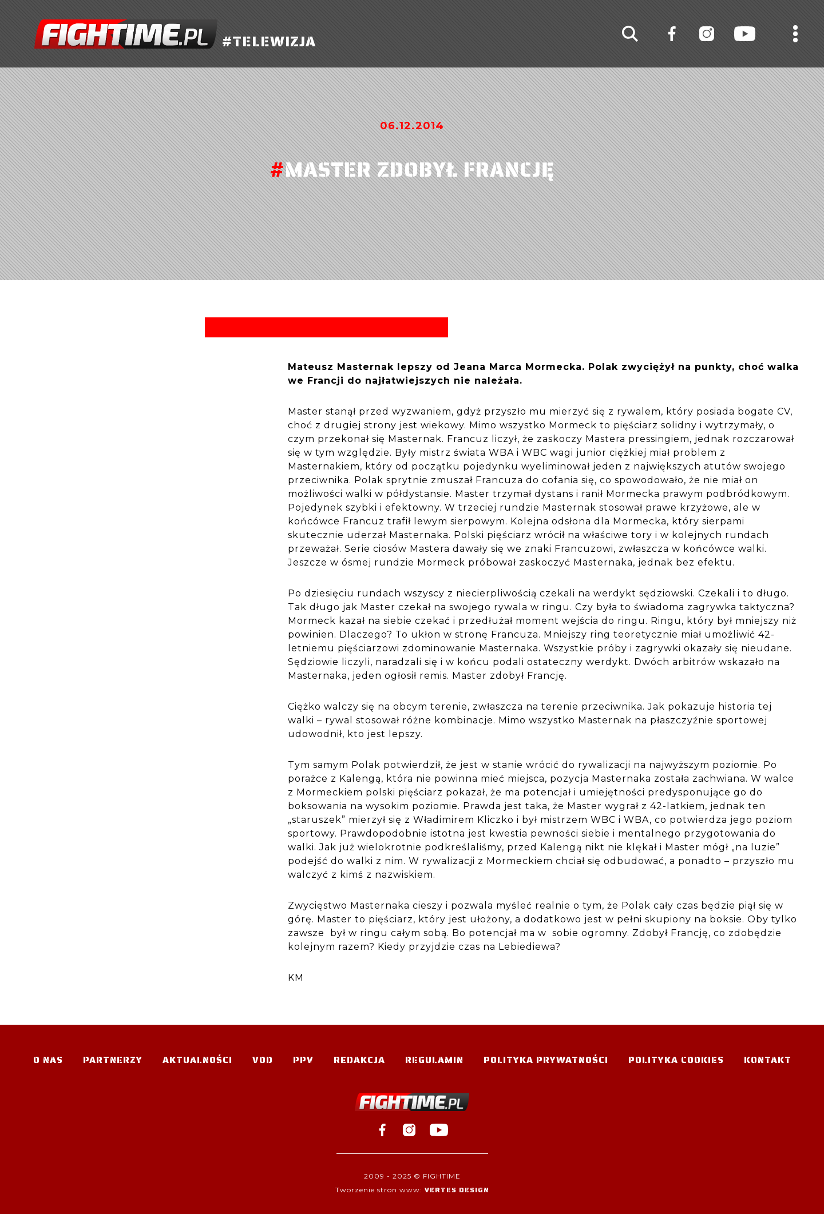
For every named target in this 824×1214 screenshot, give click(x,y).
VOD (262, 1060)
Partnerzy (112, 1060)
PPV (303, 1060)
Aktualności (197, 1060)
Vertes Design (457, 1189)
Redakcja (359, 1060)
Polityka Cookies (676, 1060)
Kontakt (767, 1060)
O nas (48, 1060)
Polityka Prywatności (546, 1060)
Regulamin (434, 1060)
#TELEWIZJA (175, 34)
